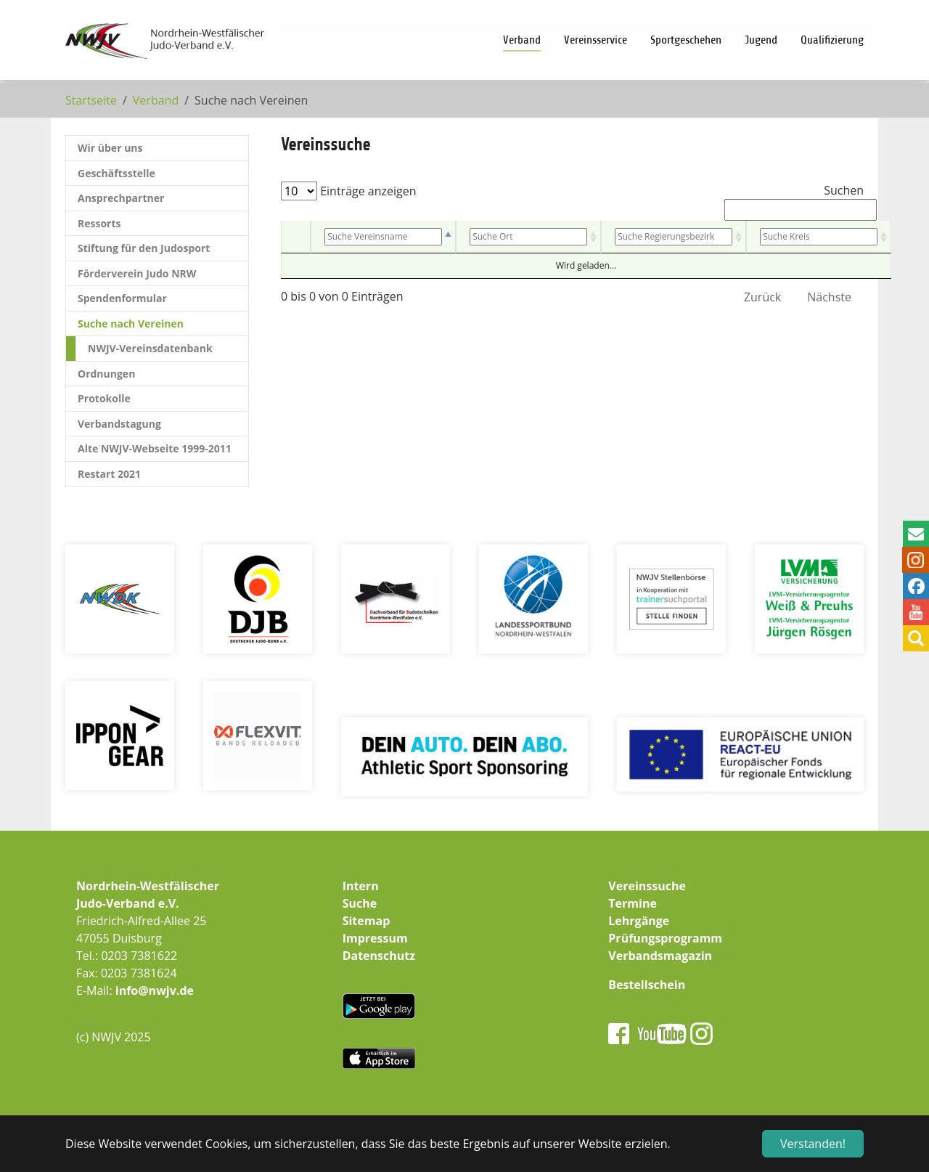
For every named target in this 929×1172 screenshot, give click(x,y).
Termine (632, 903)
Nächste (829, 297)
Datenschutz (379, 956)
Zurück (762, 297)
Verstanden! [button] (813, 1144)
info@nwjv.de (154, 990)
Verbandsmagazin (660, 956)
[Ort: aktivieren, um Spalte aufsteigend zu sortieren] (528, 237)
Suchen (794, 201)
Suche (360, 903)
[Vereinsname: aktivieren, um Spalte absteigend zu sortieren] (383, 237)
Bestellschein (646, 985)
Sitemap (366, 921)
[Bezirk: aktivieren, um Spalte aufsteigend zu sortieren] (673, 237)
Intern (361, 886)
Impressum (375, 938)
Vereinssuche (647, 886)
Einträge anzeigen (349, 191)
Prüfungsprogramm (665, 938)
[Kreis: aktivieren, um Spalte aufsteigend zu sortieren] (818, 237)
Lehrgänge (638, 921)
